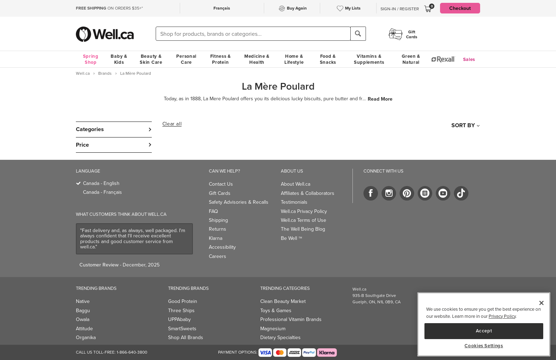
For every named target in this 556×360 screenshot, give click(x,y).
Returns (217, 229)
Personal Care (186, 59)
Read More (380, 98)
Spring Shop (91, 59)
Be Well (291, 238)
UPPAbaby (179, 319)
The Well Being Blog (303, 229)
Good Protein (182, 301)
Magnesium (272, 328)
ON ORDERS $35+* (109, 8)
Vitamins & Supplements (369, 59)
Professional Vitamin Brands (291, 319)
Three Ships (181, 310)
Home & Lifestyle (294, 59)
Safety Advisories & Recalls (238, 202)
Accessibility (222, 247)
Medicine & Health (256, 59)
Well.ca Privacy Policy (304, 211)
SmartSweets (182, 328)
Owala (82, 319)
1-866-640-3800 (132, 352)
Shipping (218, 220)
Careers (217, 256)
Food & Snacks (328, 59)
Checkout (460, 8)
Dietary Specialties (280, 337)
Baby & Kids (119, 59)
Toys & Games (275, 310)
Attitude (84, 328)
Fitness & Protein (220, 59)
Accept (484, 330)
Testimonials (294, 202)
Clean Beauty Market (283, 301)
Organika (86, 337)
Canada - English (101, 183)
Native (83, 301)
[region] (483, 324)
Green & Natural (411, 59)
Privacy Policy (502, 316)
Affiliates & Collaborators (307, 193)
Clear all (172, 124)
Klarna (215, 238)
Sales (469, 59)
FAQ (213, 211)
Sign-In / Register (399, 9)
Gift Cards (219, 193)
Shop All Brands (185, 337)
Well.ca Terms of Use (303, 220)
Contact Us (221, 184)
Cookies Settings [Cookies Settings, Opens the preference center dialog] (484, 346)
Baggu (83, 310)
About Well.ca (295, 184)
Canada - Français (102, 192)
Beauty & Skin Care (151, 59)
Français (221, 8)
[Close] (541, 303)
